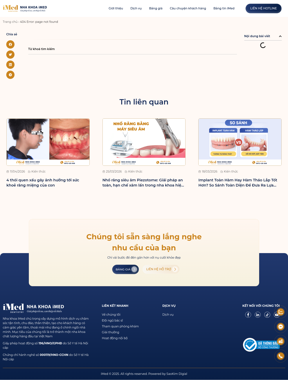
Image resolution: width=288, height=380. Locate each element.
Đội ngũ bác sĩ (112, 320)
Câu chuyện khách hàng (188, 8)
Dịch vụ (136, 8)
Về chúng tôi (111, 315)
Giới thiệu (116, 8)
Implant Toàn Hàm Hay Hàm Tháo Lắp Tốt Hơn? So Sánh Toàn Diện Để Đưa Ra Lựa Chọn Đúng (237, 185)
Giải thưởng (110, 332)
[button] (10, 44)
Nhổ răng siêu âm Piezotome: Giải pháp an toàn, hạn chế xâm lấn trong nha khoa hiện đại (143, 185)
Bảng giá (156, 8)
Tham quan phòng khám (120, 326)
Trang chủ (10, 22)
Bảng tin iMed (224, 8)
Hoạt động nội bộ (115, 338)
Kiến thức (38, 171)
